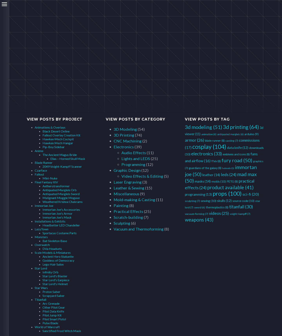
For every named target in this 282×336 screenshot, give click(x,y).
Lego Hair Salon (53, 264)
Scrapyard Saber (53, 295)
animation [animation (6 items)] (208, 134)
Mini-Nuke (49, 178)
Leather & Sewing (129, 188)
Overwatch (42, 245)
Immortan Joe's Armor (57, 213)
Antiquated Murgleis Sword (61, 194)
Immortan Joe (44, 205)
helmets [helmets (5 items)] (228, 168)
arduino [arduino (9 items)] (251, 134)
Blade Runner (43, 162)
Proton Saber (51, 292)
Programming (133, 164)
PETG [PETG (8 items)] (232, 181)
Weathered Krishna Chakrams (62, 202)
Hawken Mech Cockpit (58, 139)
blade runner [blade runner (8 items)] (215, 140)
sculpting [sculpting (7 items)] (192, 201)
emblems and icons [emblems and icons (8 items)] (236, 154)
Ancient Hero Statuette (58, 256)
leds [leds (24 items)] (228, 174)
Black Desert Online (56, 131)
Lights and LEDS (135, 158)
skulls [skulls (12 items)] (224, 201)
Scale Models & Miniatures (53, 252)
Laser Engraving (128, 182)
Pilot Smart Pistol (54, 319)
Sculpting (122, 223)
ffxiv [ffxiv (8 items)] (216, 161)
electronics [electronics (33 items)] (206, 153)
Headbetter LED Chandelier (61, 225)
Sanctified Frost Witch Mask (61, 331)
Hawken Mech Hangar (57, 143)
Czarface (41, 170)
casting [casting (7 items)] (231, 140)
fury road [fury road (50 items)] (236, 160)
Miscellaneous (126, 193)
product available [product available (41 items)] (230, 187)
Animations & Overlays (50, 127)
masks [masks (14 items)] (203, 181)
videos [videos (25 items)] (219, 213)
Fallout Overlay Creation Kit (61, 135)
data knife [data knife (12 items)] (237, 148)
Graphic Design (127, 170)
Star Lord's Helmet (55, 284)
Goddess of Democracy (58, 260)
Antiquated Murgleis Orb (59, 190)
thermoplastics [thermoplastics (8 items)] (217, 207)
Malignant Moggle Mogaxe (61, 198)
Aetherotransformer (56, 186)
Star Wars (41, 288)
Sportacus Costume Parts (59, 233)
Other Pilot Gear (53, 307)
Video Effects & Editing (142, 176)
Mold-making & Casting (134, 199)
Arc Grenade (51, 303)
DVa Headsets (52, 248)
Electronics (124, 146)
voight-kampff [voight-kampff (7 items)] (240, 213)
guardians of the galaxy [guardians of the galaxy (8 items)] (205, 168)
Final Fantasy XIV (46, 182)
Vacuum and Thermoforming (139, 229)
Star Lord (41, 268)
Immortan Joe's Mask (56, 217)
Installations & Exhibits (50, 221)
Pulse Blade (50, 323)
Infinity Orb (50, 272)
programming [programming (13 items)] (198, 194)
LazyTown (41, 229)
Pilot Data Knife (53, 311)
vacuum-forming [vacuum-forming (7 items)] (196, 213)
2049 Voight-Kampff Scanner (62, 166)
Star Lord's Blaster (54, 276)
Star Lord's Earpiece (55, 280)
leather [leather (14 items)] (211, 175)
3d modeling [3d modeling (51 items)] (203, 127)
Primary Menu (4, 4)
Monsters (41, 237)
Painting (121, 205)
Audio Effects (133, 152)
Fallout (39, 174)
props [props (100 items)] (227, 193)
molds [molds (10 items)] (219, 181)
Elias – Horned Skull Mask (67, 158)
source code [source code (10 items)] (243, 201)
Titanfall (40, 299)
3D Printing (124, 135)
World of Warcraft (47, 327)
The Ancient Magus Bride (59, 155)
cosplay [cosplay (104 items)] (209, 146)
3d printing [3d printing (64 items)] (241, 127)
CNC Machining (128, 141)
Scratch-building (128, 217)
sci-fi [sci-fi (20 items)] (250, 194)
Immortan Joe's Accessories (61, 209)
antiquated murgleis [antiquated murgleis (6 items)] (230, 134)
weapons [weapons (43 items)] (199, 219)
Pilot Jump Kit (51, 315)
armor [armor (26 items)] (194, 140)
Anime (39, 151)
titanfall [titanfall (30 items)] (241, 206)
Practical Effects (128, 211)
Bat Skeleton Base (54, 241)
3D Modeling (125, 129)
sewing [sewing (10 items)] (208, 201)
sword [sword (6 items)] (199, 207)
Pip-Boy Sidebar (53, 147)
